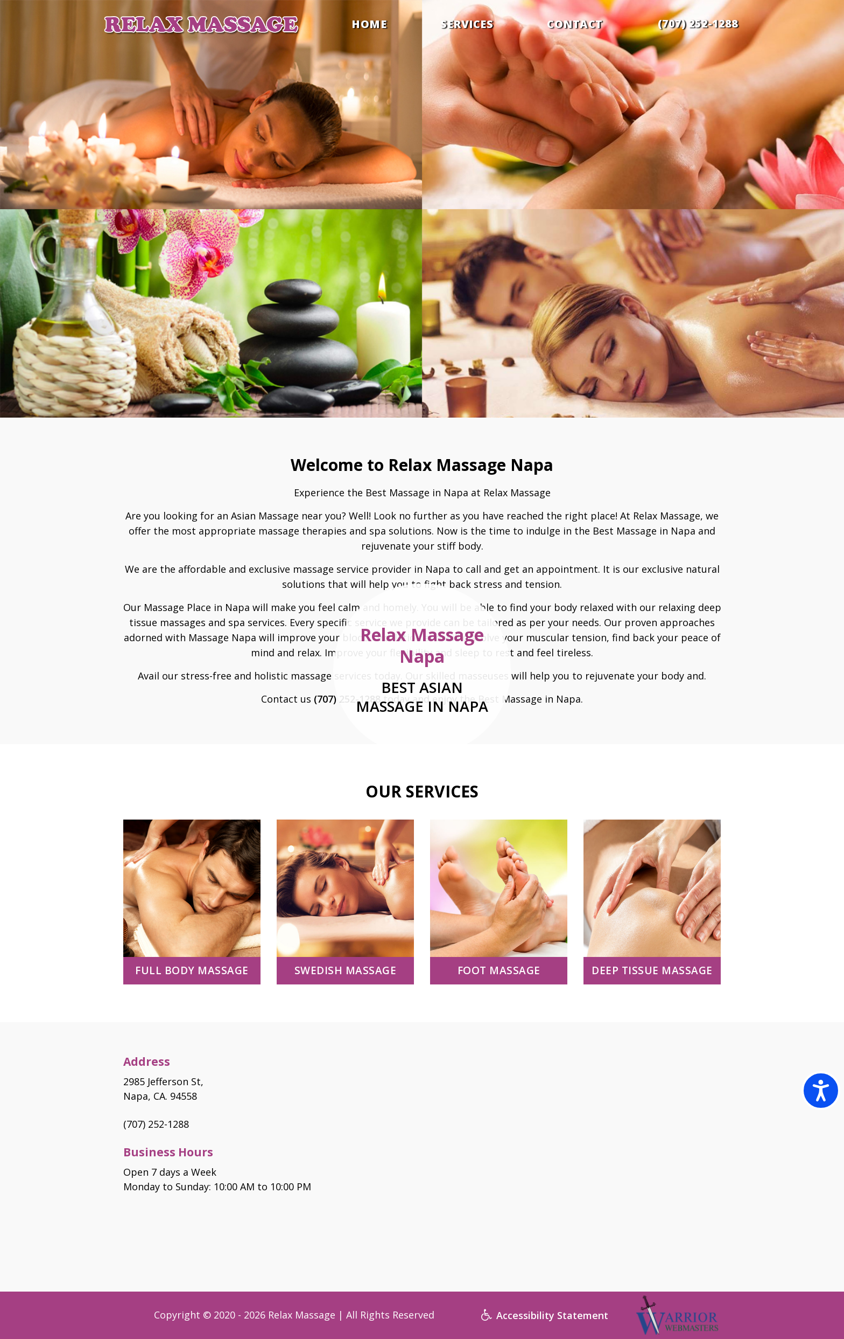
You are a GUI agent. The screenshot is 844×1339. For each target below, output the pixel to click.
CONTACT (575, 24)
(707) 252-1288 (698, 23)
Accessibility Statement (544, 1315)
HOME (368, 24)
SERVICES (466, 24)
